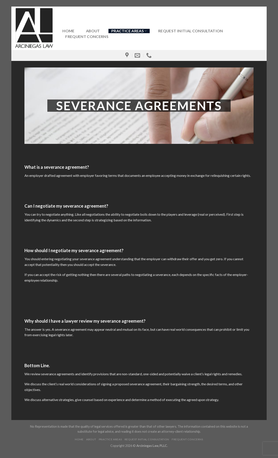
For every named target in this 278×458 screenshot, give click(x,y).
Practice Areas (129, 31)
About (93, 31)
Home (68, 31)
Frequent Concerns (86, 36)
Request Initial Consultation (190, 31)
